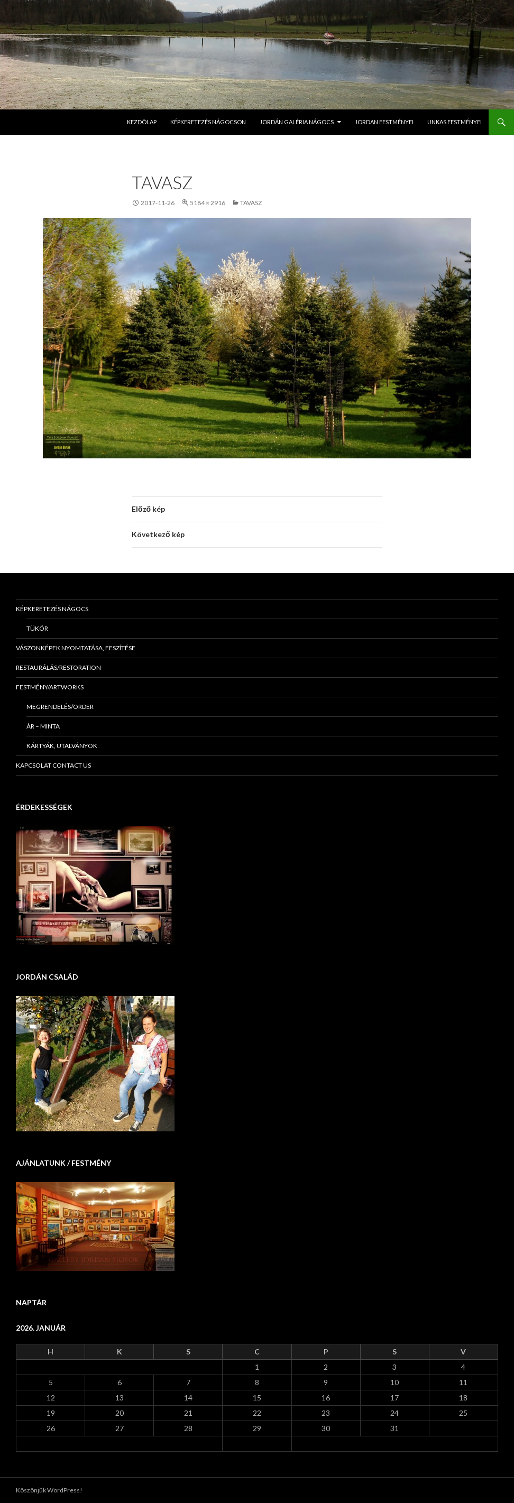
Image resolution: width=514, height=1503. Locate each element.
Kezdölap (142, 121)
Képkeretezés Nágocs (52, 609)
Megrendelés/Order (60, 707)
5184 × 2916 (207, 203)
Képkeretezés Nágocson (208, 121)
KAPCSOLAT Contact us (53, 765)
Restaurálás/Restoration (58, 667)
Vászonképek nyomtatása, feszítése (75, 648)
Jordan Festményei (384, 121)
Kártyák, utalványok (61, 746)
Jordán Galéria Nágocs (297, 121)
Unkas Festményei (454, 121)
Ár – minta (43, 726)
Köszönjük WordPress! (49, 1490)
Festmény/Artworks (50, 687)
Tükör (37, 628)
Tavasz (251, 203)
